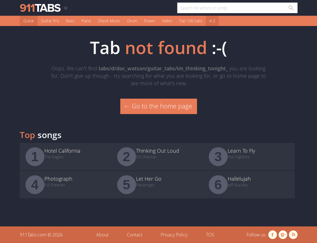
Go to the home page (158, 105)
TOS (210, 235)
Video (167, 20)
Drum (132, 20)
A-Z (212, 20)
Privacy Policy (174, 235)
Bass (70, 20)
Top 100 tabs (190, 20)
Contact (134, 235)
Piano (86, 20)
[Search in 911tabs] (290, 8)
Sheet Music (109, 20)
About (102, 235)
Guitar (28, 20)
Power (149, 20)
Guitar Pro (50, 20)
